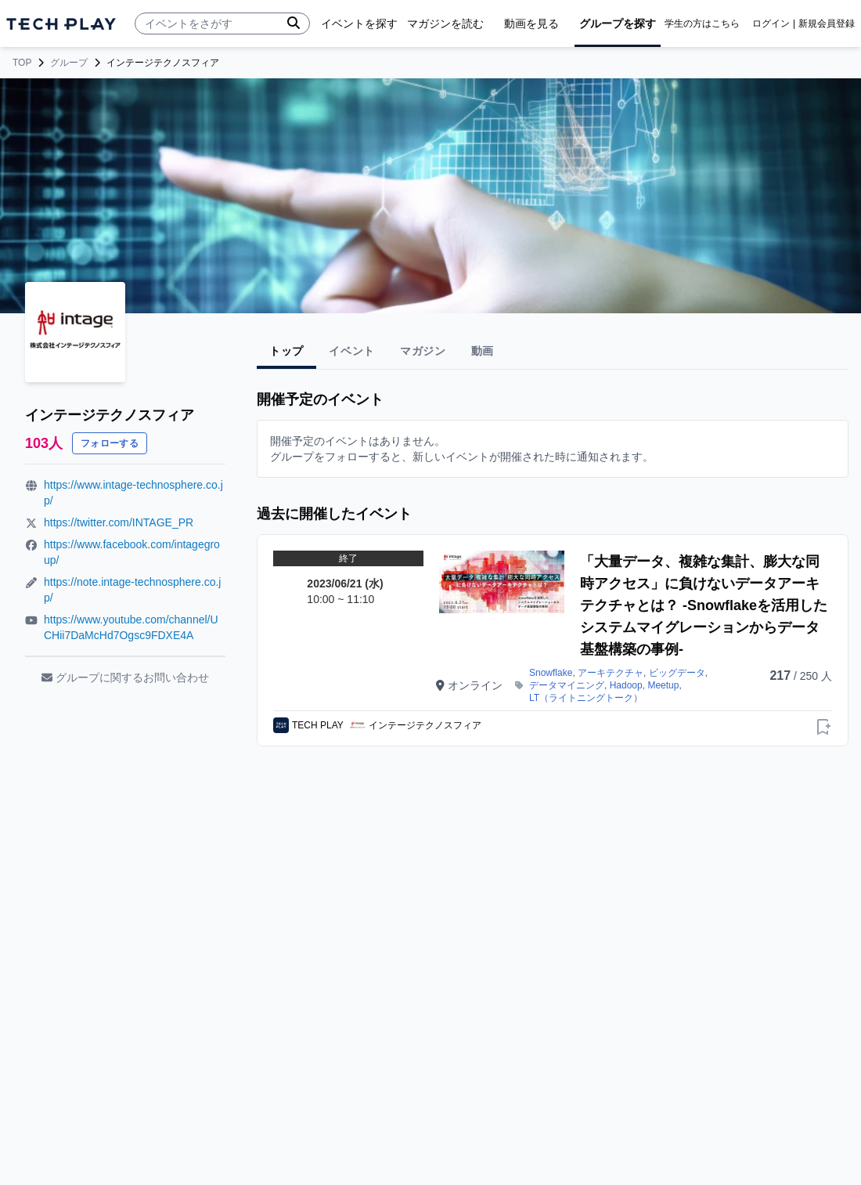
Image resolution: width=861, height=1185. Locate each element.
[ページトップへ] (61, 24)
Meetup (663, 685)
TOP (22, 62)
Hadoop (626, 685)
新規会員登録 (826, 23)
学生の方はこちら (702, 23)
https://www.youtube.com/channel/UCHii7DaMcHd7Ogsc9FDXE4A (131, 627)
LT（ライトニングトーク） (586, 697)
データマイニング (566, 685)
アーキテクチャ (610, 672)
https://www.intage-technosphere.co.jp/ (133, 493)
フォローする (110, 443)
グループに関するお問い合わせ (125, 677)
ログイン (771, 23)
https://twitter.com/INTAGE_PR (118, 522)
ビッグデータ (677, 672)
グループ (69, 62)
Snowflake (550, 672)
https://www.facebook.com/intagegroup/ (132, 552)
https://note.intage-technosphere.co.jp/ (132, 590)
